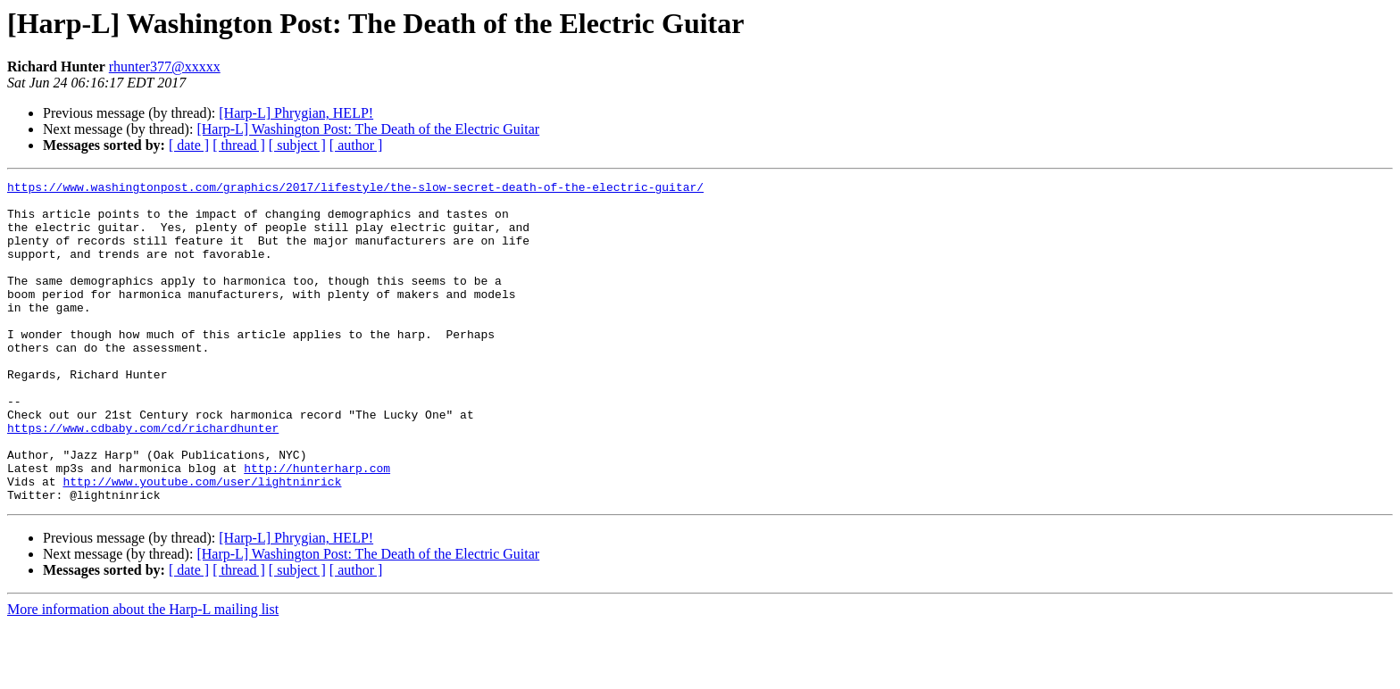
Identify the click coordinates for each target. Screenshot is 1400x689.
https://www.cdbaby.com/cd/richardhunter (143, 478)
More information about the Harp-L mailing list (143, 673)
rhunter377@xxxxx (165, 66)
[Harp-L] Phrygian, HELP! (296, 112)
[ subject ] (297, 145)
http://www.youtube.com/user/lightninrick (201, 543)
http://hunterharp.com (317, 527)
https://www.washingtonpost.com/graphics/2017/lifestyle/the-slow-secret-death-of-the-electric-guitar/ (355, 189)
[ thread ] (238, 145)
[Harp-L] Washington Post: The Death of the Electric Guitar (367, 129)
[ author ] (356, 145)
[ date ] (189, 145)
